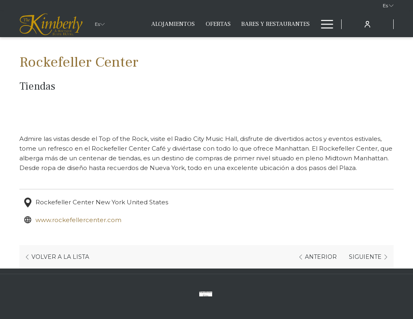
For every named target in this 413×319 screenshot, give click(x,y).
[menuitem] (173, 24)
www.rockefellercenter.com (79, 220)
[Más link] (324, 24)
